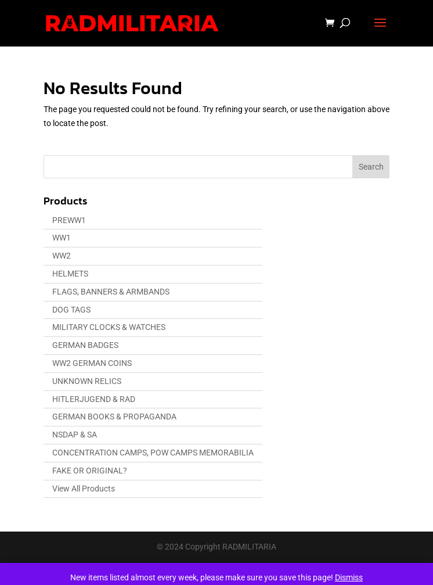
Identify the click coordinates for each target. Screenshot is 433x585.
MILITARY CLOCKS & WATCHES (108, 327)
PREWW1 (69, 220)
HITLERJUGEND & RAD (93, 399)
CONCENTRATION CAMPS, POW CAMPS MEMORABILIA (153, 452)
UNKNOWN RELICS (86, 381)
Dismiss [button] (349, 577)
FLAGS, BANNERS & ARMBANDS (110, 291)
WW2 (61, 255)
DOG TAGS (71, 309)
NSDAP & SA (74, 434)
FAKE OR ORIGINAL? (89, 470)
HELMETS (70, 273)
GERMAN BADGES (85, 345)
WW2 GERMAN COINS (92, 363)
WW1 (61, 237)
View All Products (83, 488)
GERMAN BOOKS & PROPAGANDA (114, 416)
